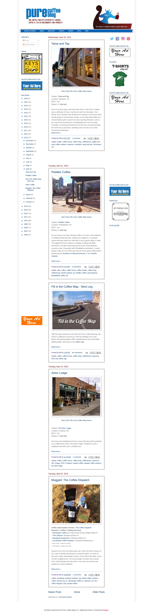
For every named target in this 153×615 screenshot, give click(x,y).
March (28, 195)
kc (66, 581)
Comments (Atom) (65, 597)
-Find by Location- (30, 31)
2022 (26, 113)
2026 (26, 98)
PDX (63, 463)
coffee (59, 142)
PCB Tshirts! (112, 62)
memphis (78, 144)
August (29, 155)
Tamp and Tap (60, 43)
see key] (77, 530)
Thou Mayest (57, 535)
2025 (26, 102)
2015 (26, 138)
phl (67, 275)
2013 (26, 210)
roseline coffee (78, 463)
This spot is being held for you (30, 79)
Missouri (88, 581)
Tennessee (97, 144)
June (28, 162)
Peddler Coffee (61, 172)
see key (63, 104)
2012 (26, 213)
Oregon (57, 463)
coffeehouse (86, 142)
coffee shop (77, 142)
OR (52, 463)
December (30, 141)
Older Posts (99, 592)
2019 (26, 123)
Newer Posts (54, 592)
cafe (58, 270)
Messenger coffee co (76, 581)
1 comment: (76, 138)
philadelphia (55, 275)
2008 (26, 228)
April (28, 169)
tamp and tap (87, 144)
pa (74, 273)
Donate (70, 31)
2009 (26, 224)
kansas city (61, 581)
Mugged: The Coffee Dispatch (70, 480)
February (29, 198)
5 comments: (77, 267)
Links (87, 31)
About (42, 31)
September (30, 151)
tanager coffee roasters (92, 463)
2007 (26, 231)
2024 (26, 106)
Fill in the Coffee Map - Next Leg (72, 286)
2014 (26, 206)
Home (77, 592)
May (28, 165)
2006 (26, 235)
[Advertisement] (76, 158)
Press (79, 31)
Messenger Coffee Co (60, 533)
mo (93, 581)
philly (63, 275)
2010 (26, 220)
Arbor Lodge (59, 372)
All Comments (29, 45)
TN (52, 147)
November (30, 144)
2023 (26, 109)
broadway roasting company (67, 578)
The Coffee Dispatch (83, 528)
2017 (26, 130)
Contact (61, 31)
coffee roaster (82, 270)
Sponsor (23, 51)
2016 (26, 134)
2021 (26, 116)
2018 (26, 127)
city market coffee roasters (88, 578)
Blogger (105, 610)
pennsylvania (92, 273)
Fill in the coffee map (59, 359)
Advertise (51, 31)
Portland (69, 463)
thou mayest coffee (70, 583)
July (27, 158)
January (29, 202)
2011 (26, 217)
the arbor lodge (57, 466)
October (29, 148)
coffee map (79, 342)
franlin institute (66, 273)
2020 (26, 120)
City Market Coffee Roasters (63, 541)
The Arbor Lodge (64, 428)
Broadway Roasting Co (61, 538)
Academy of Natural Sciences (74, 253)
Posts (26, 40)
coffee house (67, 142)
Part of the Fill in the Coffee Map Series (76, 420)
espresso (70, 144)
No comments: (77, 353)
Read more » (56, 133)
